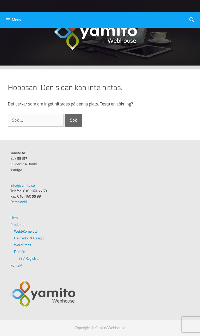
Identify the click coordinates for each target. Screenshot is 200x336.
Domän (19, 251)
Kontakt (16, 265)
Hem (14, 217)
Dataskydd (18, 201)
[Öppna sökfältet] (192, 20)
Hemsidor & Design (29, 238)
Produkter (18, 224)
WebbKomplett (25, 231)
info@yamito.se (22, 185)
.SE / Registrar (29, 258)
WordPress (22, 244)
